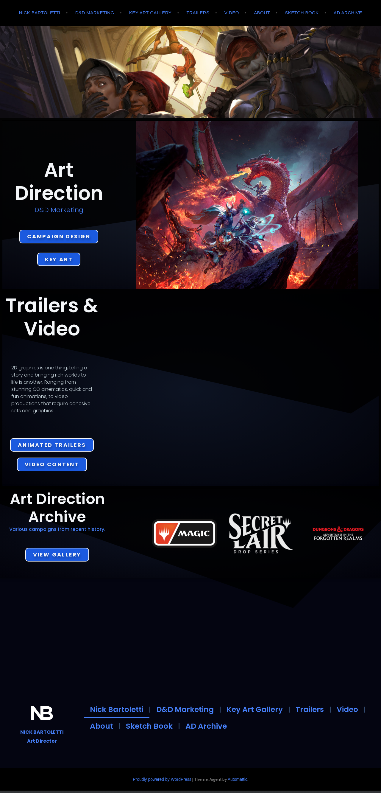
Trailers (198, 12)
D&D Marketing (94, 12)
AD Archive (348, 12)
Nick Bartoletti (39, 12)
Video (231, 12)
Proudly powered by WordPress (162, 781)
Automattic (237, 781)
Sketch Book (301, 12)
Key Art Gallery (150, 12)
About (262, 12)
